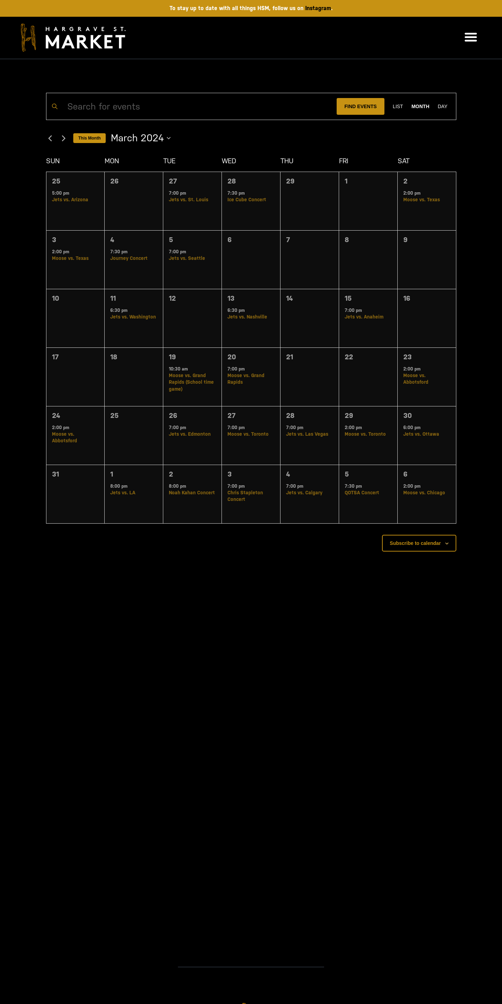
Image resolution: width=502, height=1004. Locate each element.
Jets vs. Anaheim (364, 317)
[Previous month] (50, 138)
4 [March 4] (112, 239)
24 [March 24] (56, 415)
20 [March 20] (231, 357)
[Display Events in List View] (398, 106)
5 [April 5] (347, 474)
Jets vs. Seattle (187, 258)
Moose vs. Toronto (248, 434)
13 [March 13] (230, 298)
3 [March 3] (54, 239)
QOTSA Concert (362, 492)
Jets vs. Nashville (247, 317)
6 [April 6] (405, 474)
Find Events (360, 106)
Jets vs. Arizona (70, 199)
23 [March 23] (407, 357)
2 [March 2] (405, 181)
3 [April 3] (229, 474)
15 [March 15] (348, 298)
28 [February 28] (231, 181)
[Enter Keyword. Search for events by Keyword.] (191, 106)
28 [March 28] (290, 415)
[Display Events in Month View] (420, 106)
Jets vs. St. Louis (188, 199)
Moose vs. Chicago (424, 492)
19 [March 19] (172, 357)
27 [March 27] (231, 415)
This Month (89, 138)
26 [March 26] (173, 415)
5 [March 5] (171, 239)
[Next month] (64, 138)
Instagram (318, 8)
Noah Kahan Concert (192, 492)
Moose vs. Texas (421, 199)
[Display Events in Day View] (443, 106)
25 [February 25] (56, 181)
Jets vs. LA (122, 492)
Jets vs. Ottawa (421, 434)
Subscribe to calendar (415, 543)
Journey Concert (129, 258)
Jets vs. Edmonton (190, 434)
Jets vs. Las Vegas (307, 434)
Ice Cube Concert (246, 199)
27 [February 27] (173, 181)
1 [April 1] (111, 474)
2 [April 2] (171, 474)
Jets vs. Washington (133, 317)
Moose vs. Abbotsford (415, 379)
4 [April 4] (288, 474)
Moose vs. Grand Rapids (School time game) (191, 382)
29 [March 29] (349, 415)
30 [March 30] (407, 415)
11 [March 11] (113, 298)
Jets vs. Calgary (304, 492)
